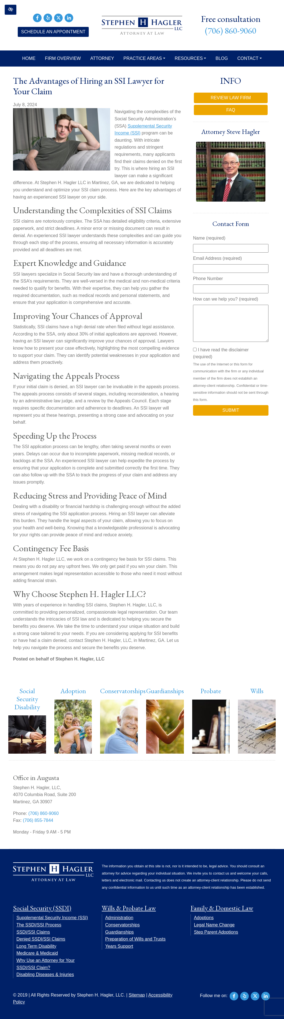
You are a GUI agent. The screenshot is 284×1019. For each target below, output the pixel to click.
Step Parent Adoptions (216, 932)
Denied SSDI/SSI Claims (40, 939)
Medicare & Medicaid (37, 953)
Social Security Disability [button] (27, 699)
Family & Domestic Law (222, 908)
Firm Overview (63, 58)
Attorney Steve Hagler (230, 131)
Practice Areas (144, 58)
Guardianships (165, 691)
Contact (249, 58)
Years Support (119, 946)
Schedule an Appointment (53, 31)
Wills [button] (256, 691)
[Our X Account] (58, 17)
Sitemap (137, 995)
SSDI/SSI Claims (33, 932)
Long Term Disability (36, 946)
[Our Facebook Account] (37, 17)
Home (29, 58)
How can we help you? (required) (225, 299)
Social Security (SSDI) (42, 908)
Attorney (102, 58)
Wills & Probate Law (129, 908)
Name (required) (209, 238)
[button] (10, 9)
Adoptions (204, 917)
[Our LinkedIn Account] (69, 17)
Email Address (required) (217, 258)
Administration (119, 917)
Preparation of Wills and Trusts (135, 939)
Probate (211, 691)
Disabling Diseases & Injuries (45, 974)
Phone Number (208, 278)
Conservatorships (123, 691)
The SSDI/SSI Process (38, 925)
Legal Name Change (214, 925)
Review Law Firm (231, 97)
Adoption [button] (73, 691)
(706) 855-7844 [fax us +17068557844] (38, 820)
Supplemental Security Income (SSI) (52, 917)
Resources (190, 58)
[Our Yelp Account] (48, 17)
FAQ (230, 110)
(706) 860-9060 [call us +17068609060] (230, 30)
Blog (221, 58)
